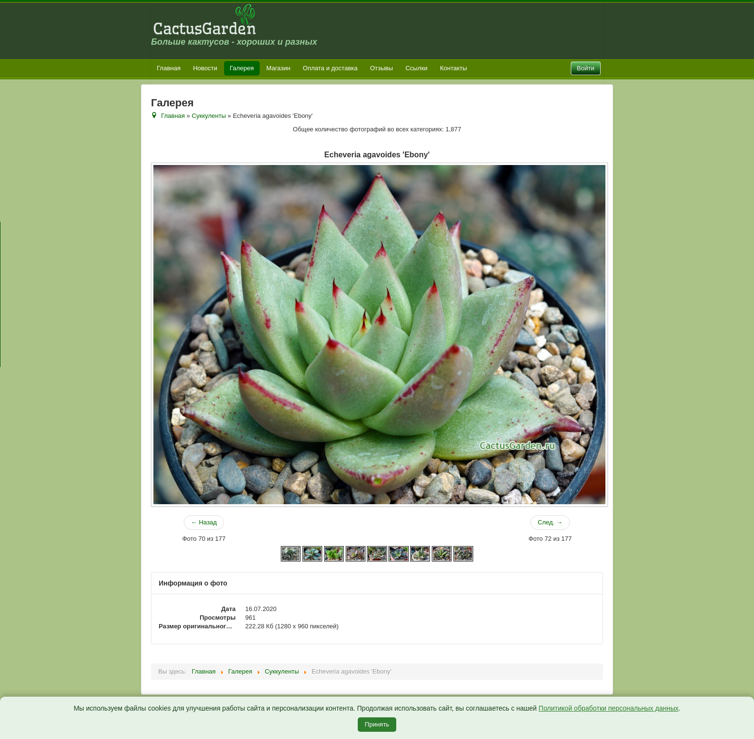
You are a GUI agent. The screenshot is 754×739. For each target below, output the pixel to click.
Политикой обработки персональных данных (609, 708)
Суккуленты (209, 115)
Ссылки (416, 68)
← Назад (204, 522)
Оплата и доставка (330, 68)
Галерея (242, 68)
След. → (550, 522)
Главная (168, 68)
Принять (377, 724)
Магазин (278, 68)
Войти (585, 68)
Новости (205, 68)
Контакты (453, 68)
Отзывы (381, 68)
